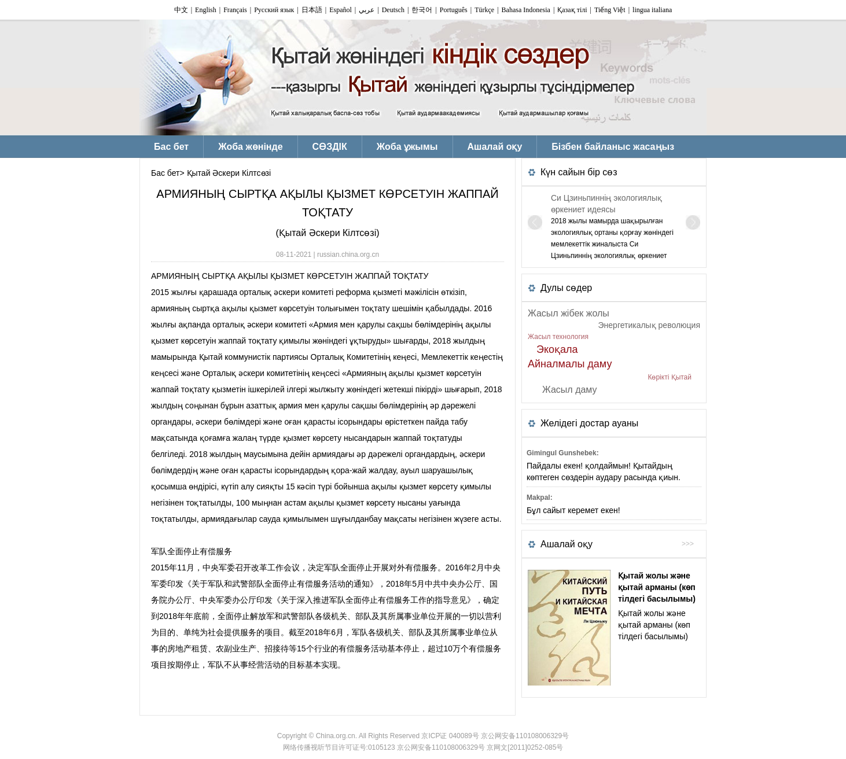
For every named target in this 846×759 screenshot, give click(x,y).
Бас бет (165, 173)
